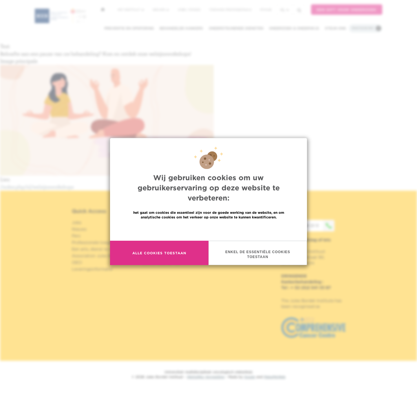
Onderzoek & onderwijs (294, 28)
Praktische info (363, 28)
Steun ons (335, 28)
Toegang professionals (230, 9)
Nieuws (161, 9)
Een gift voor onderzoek (346, 10)
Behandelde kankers (181, 28)
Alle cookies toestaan (159, 253)
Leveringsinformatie (92, 269)
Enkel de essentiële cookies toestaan (257, 254)
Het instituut (131, 9)
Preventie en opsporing (129, 28)
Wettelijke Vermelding (205, 377)
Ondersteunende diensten (236, 28)
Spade (249, 377)
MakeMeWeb (275, 377)
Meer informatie (208, 229)
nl (284, 10)
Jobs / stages (189, 9)
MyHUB (265, 9)
